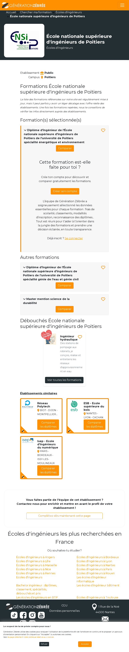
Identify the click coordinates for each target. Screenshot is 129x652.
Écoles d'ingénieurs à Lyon (94, 561)
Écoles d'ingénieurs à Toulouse (97, 597)
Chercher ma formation (36, 12)
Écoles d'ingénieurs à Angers (35, 557)
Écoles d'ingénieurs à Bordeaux (98, 557)
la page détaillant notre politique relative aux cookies (31, 637)
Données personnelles (64, 610)
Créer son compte (65, 191)
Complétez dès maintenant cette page (64, 515)
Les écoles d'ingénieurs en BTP (37, 597)
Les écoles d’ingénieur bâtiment (98, 585)
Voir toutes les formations (64, 380)
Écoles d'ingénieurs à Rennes (35, 573)
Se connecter (74, 238)
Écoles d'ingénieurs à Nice (33, 569)
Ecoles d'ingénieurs (29, 577)
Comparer (65, 148)
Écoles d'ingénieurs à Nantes (96, 565)
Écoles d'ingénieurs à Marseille (36, 565)
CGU (64, 605)
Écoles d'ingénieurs (69, 12)
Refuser (44, 644)
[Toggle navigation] (122, 5)
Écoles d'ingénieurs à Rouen (96, 573)
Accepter (85, 644)
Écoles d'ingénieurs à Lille (33, 561)
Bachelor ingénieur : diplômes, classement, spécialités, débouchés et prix (36, 589)
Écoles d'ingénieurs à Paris (94, 569)
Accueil (11, 12)
